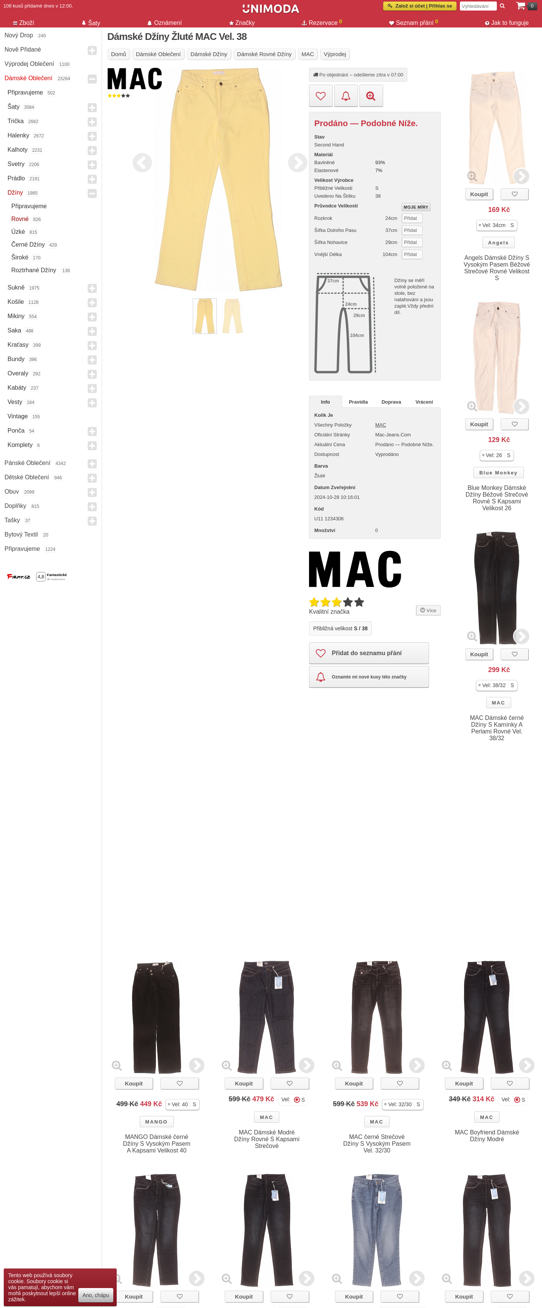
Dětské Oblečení (27, 477)
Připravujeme (25, 92)
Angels (498, 242)
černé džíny (28, 244)
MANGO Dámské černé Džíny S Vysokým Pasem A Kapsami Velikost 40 (156, 1144)
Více (427, 610)
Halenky (18, 135)
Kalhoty (17, 149)
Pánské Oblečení (27, 463)
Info (325, 402)
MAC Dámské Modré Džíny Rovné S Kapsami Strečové (266, 1139)
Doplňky (15, 506)
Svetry (16, 164)
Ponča (16, 430)
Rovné (20, 219)
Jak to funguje (507, 23)
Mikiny (16, 316)
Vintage (18, 416)
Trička (16, 121)
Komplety (20, 445)
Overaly (18, 373)
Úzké (18, 232)
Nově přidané (23, 49)
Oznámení (164, 23)
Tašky (12, 520)
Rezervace (322, 22)
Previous (140, 161)
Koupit (479, 194)
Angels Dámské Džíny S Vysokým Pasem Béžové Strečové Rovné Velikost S (497, 268)
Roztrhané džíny (34, 270)
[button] (497, 225)
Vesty (15, 402)
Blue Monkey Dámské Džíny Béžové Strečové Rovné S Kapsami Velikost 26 (497, 498)
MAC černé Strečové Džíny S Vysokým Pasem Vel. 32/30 (377, 1144)
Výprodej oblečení (29, 64)
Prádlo (16, 178)
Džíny (15, 192)
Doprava (391, 402)
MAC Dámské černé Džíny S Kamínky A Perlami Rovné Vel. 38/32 (497, 728)
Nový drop (19, 35)
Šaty (14, 107)
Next (295, 161)
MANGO (156, 1122)
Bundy (16, 359)
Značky (242, 23)
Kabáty (17, 387)
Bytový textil (21, 534)
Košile (16, 302)
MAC (498, 703)
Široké (19, 257)
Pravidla (358, 402)
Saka (14, 330)
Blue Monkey (498, 473)
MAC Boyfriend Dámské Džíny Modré (487, 1135)
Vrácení (424, 402)
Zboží (23, 23)
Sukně (16, 287)
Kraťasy (18, 344)
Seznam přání (413, 22)
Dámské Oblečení (28, 78)
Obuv (12, 491)
